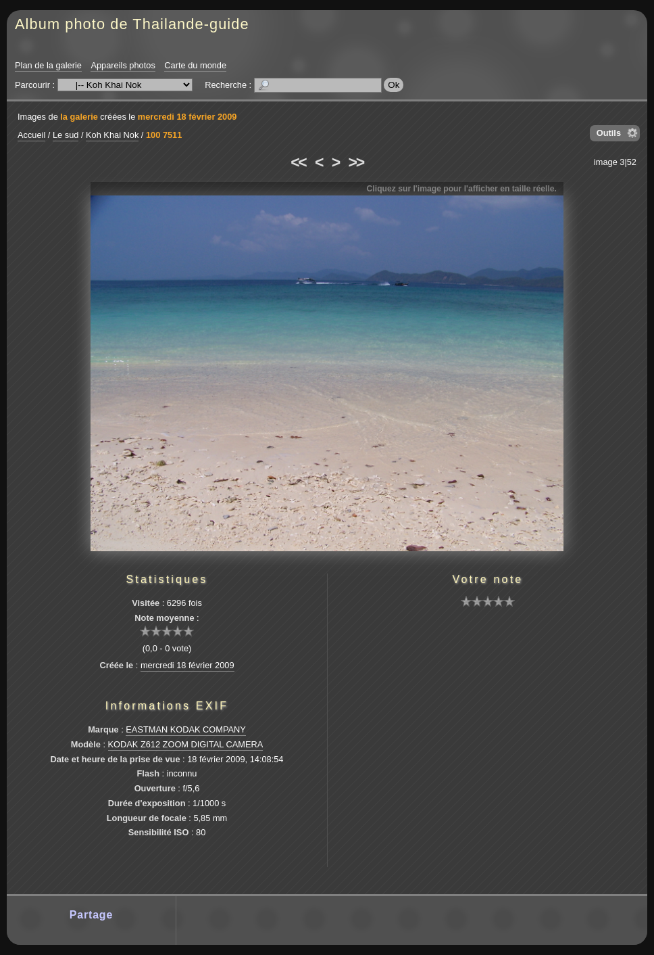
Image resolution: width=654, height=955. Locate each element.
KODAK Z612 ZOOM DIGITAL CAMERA (185, 744)
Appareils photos (123, 65)
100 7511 (164, 135)
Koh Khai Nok (112, 135)
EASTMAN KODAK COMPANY (186, 729)
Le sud (65, 135)
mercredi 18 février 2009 (187, 117)
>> (356, 162)
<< (298, 162)
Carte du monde (195, 65)
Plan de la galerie (48, 65)
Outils (609, 133)
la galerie (79, 117)
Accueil (31, 135)
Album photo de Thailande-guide (132, 24)
